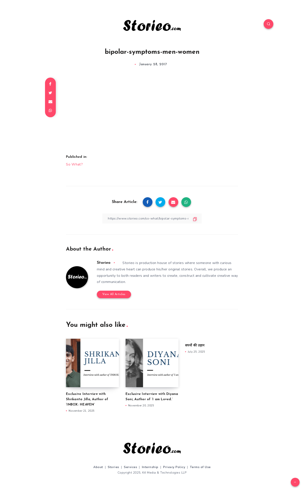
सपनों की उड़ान (194, 345)
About (98, 467)
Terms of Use (200, 467)
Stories (113, 467)
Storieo (104, 263)
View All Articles (114, 294)
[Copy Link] (152, 218)
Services (130, 467)
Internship (150, 467)
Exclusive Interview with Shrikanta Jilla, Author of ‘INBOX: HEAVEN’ (87, 399)
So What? (74, 164)
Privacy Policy (174, 467)
